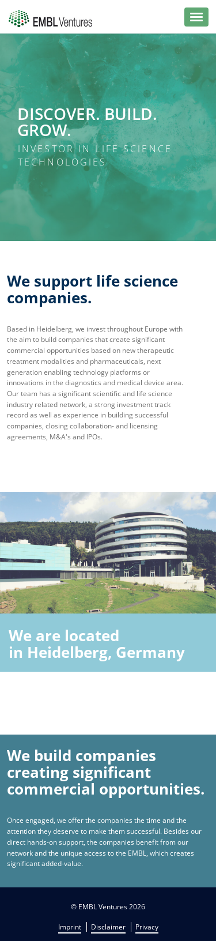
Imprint (69, 927)
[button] (196, 17)
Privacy (146, 927)
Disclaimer (108, 927)
